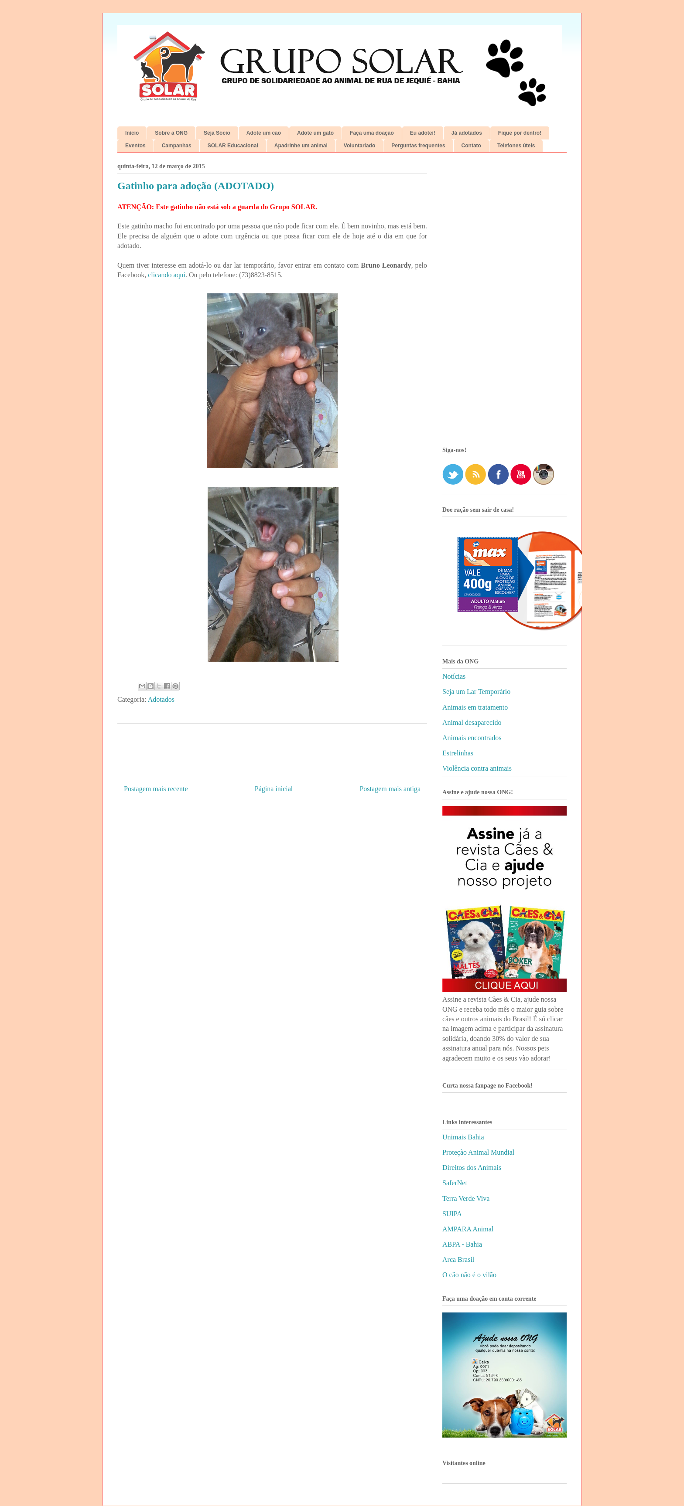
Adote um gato (315, 133)
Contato (471, 146)
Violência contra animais (477, 768)
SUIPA (452, 1213)
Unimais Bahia (463, 1137)
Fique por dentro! (519, 133)
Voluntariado (359, 146)
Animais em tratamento (475, 707)
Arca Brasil (458, 1259)
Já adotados (466, 133)
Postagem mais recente (156, 788)
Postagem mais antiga (390, 788)
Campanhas (177, 146)
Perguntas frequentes (418, 146)
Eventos (135, 146)
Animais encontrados (472, 737)
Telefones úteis (516, 146)
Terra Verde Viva (465, 1198)
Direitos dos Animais (471, 1167)
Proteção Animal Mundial (478, 1152)
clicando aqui (166, 275)
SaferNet (454, 1182)
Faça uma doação (372, 133)
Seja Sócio (217, 133)
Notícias (453, 676)
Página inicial (274, 788)
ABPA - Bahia (462, 1244)
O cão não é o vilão (469, 1274)
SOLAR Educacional (233, 146)
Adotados (161, 699)
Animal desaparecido (472, 722)
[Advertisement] (504, 296)
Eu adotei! (422, 133)
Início (132, 133)
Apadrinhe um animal (301, 146)
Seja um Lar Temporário (476, 691)
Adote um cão (263, 133)
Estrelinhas (457, 753)
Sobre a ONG (171, 133)
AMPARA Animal (467, 1229)
